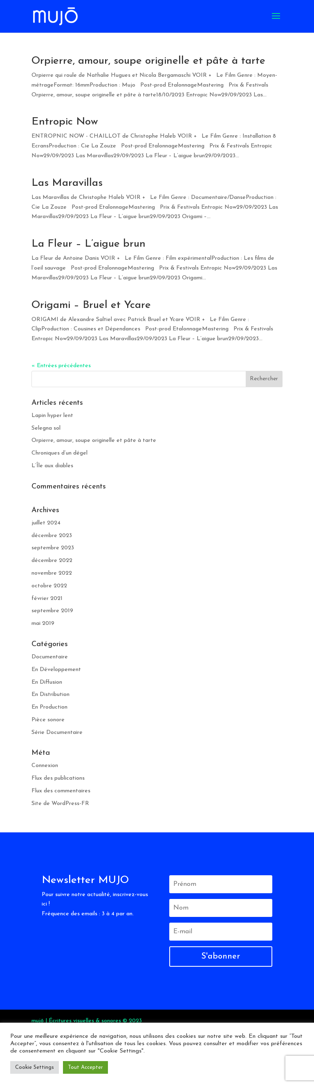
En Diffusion (46, 682)
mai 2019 (42, 623)
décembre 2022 (51, 560)
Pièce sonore (48, 720)
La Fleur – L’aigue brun (88, 244)
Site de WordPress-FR (60, 804)
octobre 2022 (49, 586)
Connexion (44, 766)
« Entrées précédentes (61, 366)
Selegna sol (46, 428)
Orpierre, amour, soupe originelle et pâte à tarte (148, 61)
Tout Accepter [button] (85, 1067)
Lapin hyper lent (52, 416)
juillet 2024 (46, 523)
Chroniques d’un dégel (59, 453)
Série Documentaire (57, 732)
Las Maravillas (67, 183)
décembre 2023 (51, 536)
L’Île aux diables (52, 466)
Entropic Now (64, 121)
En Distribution (50, 694)
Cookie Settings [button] (34, 1067)
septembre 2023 (52, 548)
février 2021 (47, 598)
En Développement (56, 670)
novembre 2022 (51, 573)
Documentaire (49, 657)
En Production (49, 707)
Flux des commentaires (60, 791)
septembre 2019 (52, 611)
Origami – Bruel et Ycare (91, 305)
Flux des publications (58, 778)
